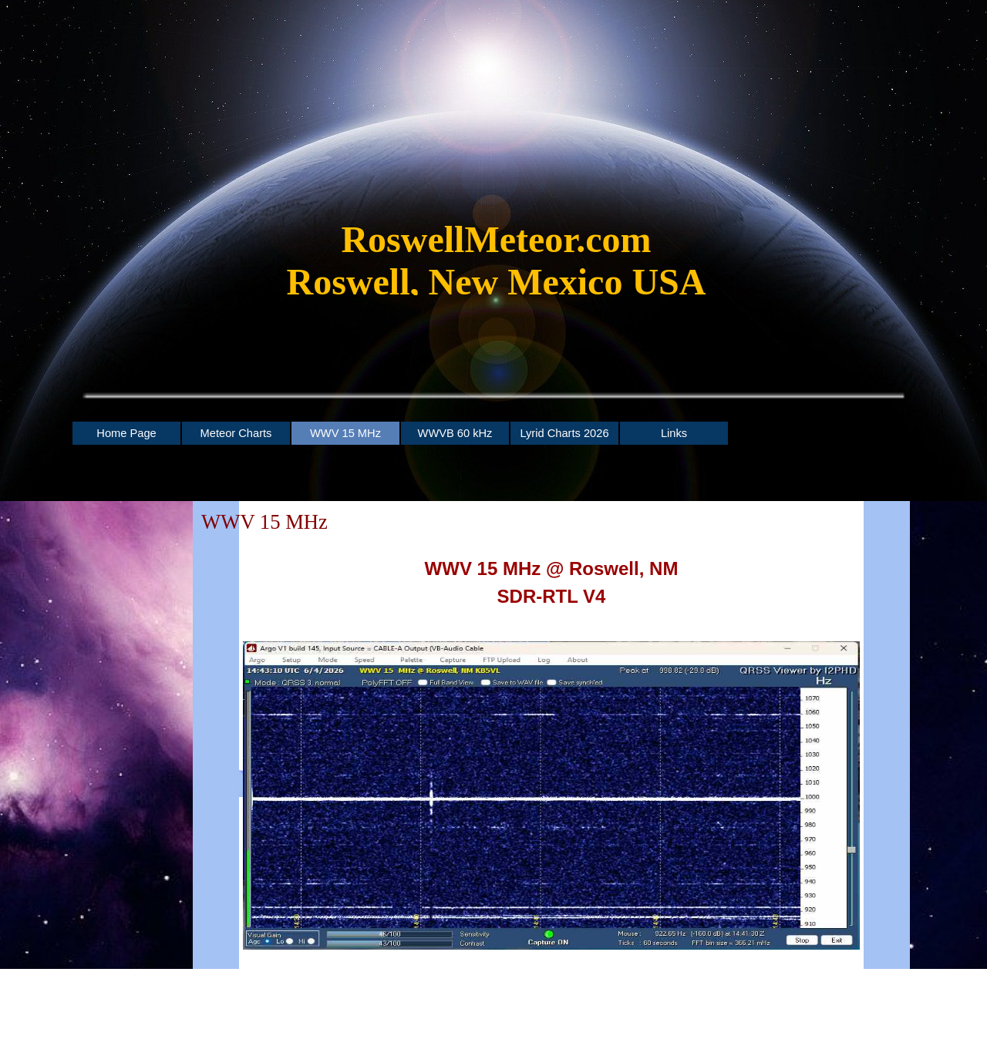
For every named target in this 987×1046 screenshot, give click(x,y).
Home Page (126, 433)
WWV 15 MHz (345, 433)
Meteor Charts (236, 433)
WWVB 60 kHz (455, 433)
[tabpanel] (496, 268)
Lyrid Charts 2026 (564, 433)
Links (674, 433)
